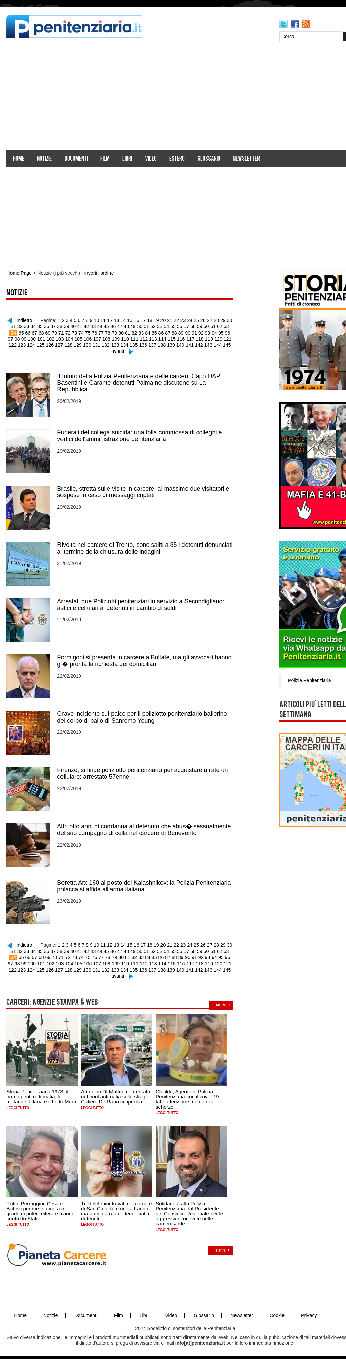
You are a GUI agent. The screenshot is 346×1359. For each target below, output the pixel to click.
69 (45, 332)
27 (209, 320)
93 (203, 332)
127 (55, 344)
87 (164, 332)
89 (177, 332)
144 (212, 344)
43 (93, 326)
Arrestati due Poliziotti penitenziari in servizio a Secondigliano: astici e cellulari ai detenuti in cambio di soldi (140, 603)
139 (166, 344)
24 (189, 320)
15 (130, 320)
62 (218, 326)
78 (104, 332)
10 (97, 320)
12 (110, 320)
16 (136, 320)
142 (193, 344)
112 (136, 338)
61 (212, 326)
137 (147, 344)
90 (184, 332)
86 (157, 332)
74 (78, 332)
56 (179, 326)
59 (199, 326)
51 (146, 326)
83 (138, 332)
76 (91, 332)
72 (65, 332)
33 (28, 326)
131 (92, 344)
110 (117, 338)
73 (72, 332)
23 (182, 320)
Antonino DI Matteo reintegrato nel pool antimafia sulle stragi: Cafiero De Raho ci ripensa (115, 1093)
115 (163, 338)
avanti (118, 350)
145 (221, 344)
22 (176, 320)
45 (106, 326)
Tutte (221, 1247)
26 (202, 320)
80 (118, 332)
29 (222, 320)
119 (200, 338)
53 (159, 326)
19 (156, 320)
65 (19, 332)
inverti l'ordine (98, 273)
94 (210, 332)
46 (113, 326)
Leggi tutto (18, 1104)
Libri (127, 159)
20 (163, 320)
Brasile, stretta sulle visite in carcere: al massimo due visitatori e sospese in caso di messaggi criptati (143, 491)
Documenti (76, 159)
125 (37, 344)
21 (169, 320)
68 (39, 332)
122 (228, 338)
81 (124, 332)
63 (225, 326)
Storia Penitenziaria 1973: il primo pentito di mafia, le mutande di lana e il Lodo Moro (41, 1093)
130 (83, 344)
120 (209, 338)
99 (17, 338)
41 (80, 326)
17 (143, 320)
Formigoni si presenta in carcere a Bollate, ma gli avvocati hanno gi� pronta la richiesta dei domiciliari (144, 659)
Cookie (275, 1311)
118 (191, 338)
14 (123, 320)
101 (34, 338)
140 (175, 344)
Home (19, 159)
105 (71, 338)
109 (108, 338)
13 (117, 320)
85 (151, 332)
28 (215, 320)
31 (15, 326)
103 (53, 338)
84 (144, 332)
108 (99, 338)
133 (111, 344)
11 (103, 320)
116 (172, 338)
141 (184, 344)
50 (140, 326)
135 (129, 344)
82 (131, 332)
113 (145, 338)
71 (58, 332)
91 (190, 332)
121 (218, 338)
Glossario (209, 159)
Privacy (307, 1311)
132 (101, 344)
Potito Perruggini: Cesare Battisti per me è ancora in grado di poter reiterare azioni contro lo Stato (40, 1207)
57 (186, 326)
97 (229, 332)
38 (61, 326)
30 (228, 320)
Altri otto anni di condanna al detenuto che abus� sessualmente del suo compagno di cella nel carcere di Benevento (144, 827)
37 (54, 326)
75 (85, 332)
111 (126, 338)
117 (182, 338)
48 (126, 326)
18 (149, 320)
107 (90, 338)
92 (197, 332)
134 (120, 344)
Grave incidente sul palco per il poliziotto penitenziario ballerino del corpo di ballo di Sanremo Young (142, 715)
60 (205, 326)
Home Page (19, 273)
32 (21, 326)
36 (47, 326)
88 (170, 332)
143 (203, 344)
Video (151, 159)
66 (26, 332)
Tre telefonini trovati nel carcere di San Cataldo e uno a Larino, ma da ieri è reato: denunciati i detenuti (116, 1207)
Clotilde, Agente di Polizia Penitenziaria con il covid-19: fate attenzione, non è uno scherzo (188, 1095)
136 (138, 344)
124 (28, 344)
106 (80, 338)
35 (41, 326)
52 (153, 326)
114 (154, 338)
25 (195, 320)
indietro (25, 320)
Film (105, 159)
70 (52, 332)
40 (74, 326)
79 (111, 332)
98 (11, 338)
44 (100, 326)
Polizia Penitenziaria (310, 680)
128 (65, 344)
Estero (177, 159)
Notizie (44, 159)
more (221, 1001)
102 (44, 338)
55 (172, 326)
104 (62, 338)
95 (216, 332)
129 (74, 344)
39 (67, 326)
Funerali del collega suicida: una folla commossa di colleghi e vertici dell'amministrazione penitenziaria (139, 434)
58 (192, 326)
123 (19, 344)
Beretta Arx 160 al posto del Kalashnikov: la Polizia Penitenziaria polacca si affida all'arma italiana (144, 883)
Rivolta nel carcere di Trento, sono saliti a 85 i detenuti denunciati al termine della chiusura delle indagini (145, 547)
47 (120, 326)
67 (32, 332)
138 (156, 344)
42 (87, 326)
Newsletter (246, 159)
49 (133, 326)
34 (34, 326)
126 (46, 344)
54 (166, 326)
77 (98, 332)
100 (25, 338)
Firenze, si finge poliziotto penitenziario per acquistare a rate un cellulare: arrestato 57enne (142, 771)
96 (223, 332)
